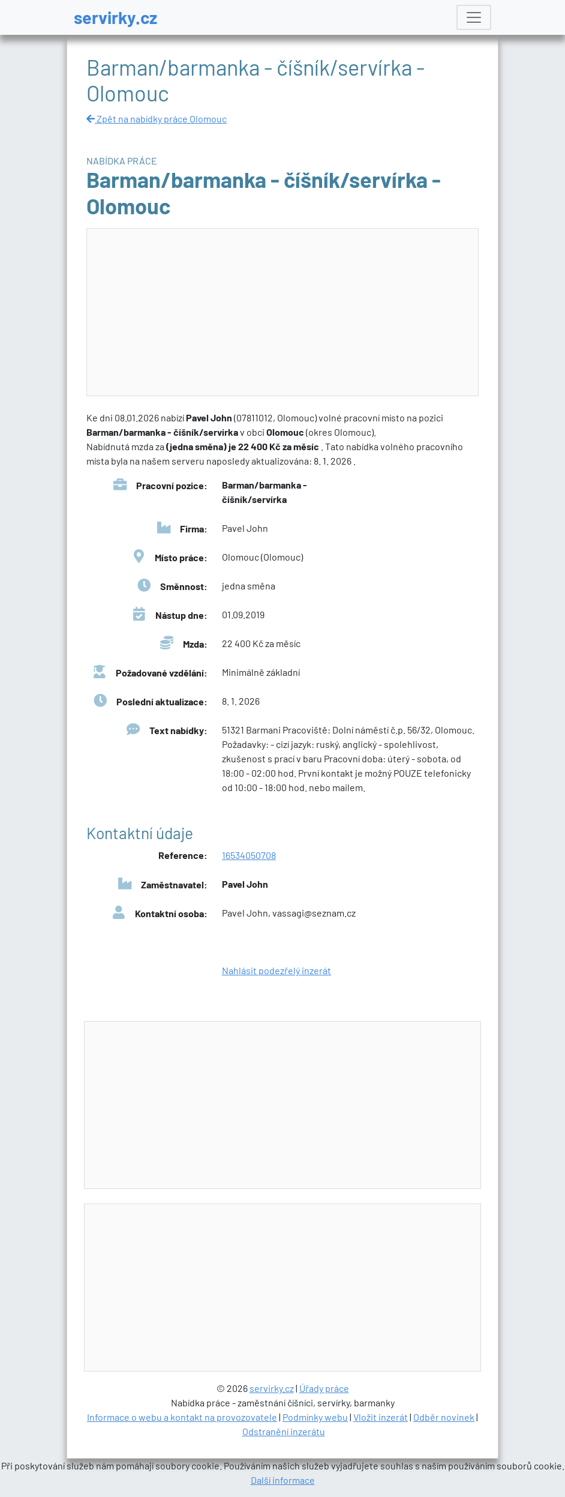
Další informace (283, 1480)
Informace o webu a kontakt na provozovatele (182, 1417)
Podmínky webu (315, 1417)
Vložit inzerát (380, 1417)
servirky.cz (115, 17)
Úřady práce (324, 1388)
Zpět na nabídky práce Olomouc (156, 118)
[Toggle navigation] (473, 17)
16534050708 (249, 855)
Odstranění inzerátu (283, 1431)
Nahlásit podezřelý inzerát (276, 970)
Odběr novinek (443, 1417)
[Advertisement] (283, 313)
